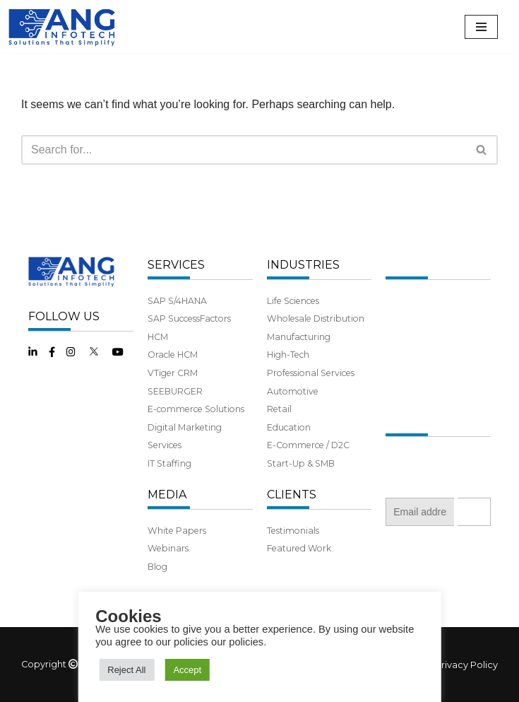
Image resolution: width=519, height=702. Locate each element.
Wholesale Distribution (315, 318)
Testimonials (293, 530)
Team (398, 337)
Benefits (403, 373)
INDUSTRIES (303, 264)
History (400, 318)
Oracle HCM (173, 354)
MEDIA (167, 494)
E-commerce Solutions (196, 409)
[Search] (243, 150)
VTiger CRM (173, 373)
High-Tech (288, 354)
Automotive (292, 391)
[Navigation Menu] (481, 27)
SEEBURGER (175, 391)
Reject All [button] (126, 670)
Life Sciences (293, 301)
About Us (405, 301)
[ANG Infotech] (63, 26)
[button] (481, 149)
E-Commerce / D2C (308, 445)
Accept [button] (187, 670)
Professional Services (310, 373)
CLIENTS (291, 494)
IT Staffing (169, 463)
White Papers (177, 530)
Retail (279, 409)
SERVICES (176, 264)
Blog (157, 566)
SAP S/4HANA (177, 301)
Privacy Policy (466, 665)
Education (289, 427)
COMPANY (415, 264)
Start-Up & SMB (301, 463)
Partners (404, 354)
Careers (402, 391)
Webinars (168, 548)
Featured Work (299, 548)
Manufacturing (298, 337)
